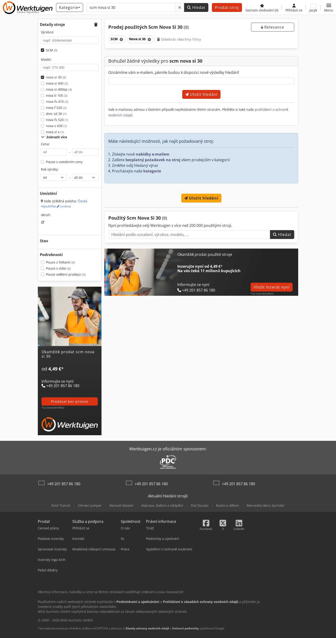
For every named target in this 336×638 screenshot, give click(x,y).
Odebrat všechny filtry (179, 39)
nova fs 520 (57, 120)
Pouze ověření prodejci (66, 274)
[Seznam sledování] (261, 7)
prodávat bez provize (69, 401)
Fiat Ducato (199, 505)
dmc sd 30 (56, 113)
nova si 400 (57, 83)
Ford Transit (60, 505)
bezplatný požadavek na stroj (153, 159)
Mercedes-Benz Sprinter (266, 505)
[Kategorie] (69, 7)
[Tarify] (70, 374)
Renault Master (121, 505)
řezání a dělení (227, 505)
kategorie (152, 171)
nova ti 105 (56, 95)
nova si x (55, 132)
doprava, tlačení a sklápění (162, 505)
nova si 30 (56, 77)
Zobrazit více (54, 137)
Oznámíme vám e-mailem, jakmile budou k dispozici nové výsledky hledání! (173, 72)
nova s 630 (56, 126)
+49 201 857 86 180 (63, 483)
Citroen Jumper (90, 505)
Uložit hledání (201, 94)
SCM (51, 50)
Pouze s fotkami (60, 262)
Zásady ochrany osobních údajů (147, 628)
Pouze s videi (58, 268)
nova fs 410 (57, 101)
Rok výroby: (50, 169)
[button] (328, 7)
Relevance (272, 27)
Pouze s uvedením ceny (64, 162)
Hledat (196, 7)
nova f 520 (56, 107)
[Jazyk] (313, 7)
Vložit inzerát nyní (272, 287)
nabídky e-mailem (152, 154)
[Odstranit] (179, 7)
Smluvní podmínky (185, 628)
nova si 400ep (59, 89)
